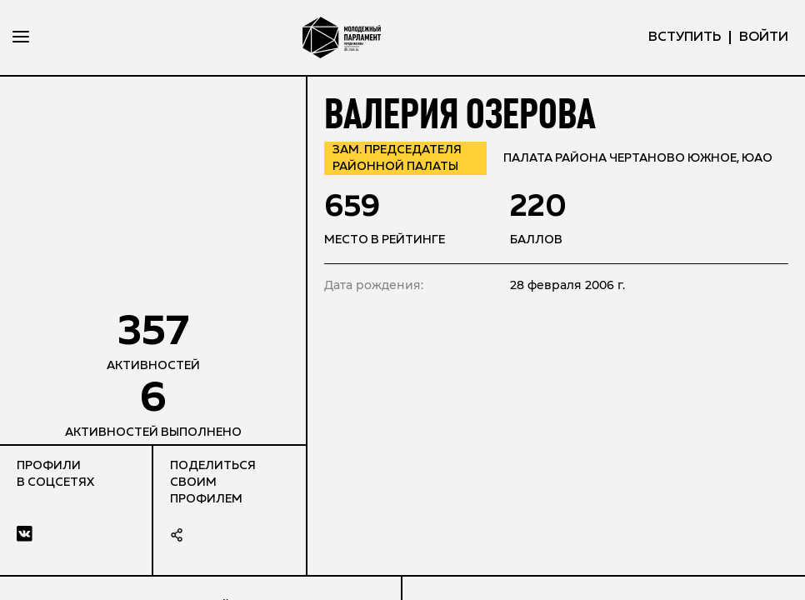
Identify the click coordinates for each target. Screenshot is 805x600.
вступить (684, 37)
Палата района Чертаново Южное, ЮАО (637, 158)
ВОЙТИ (763, 37)
